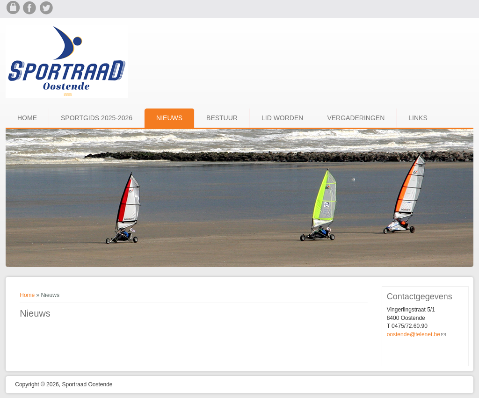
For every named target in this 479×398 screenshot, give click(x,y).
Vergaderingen (356, 118)
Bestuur (222, 118)
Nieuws (169, 118)
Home (27, 118)
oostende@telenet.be (416, 334)
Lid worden (282, 118)
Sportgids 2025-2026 (96, 118)
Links (417, 118)
